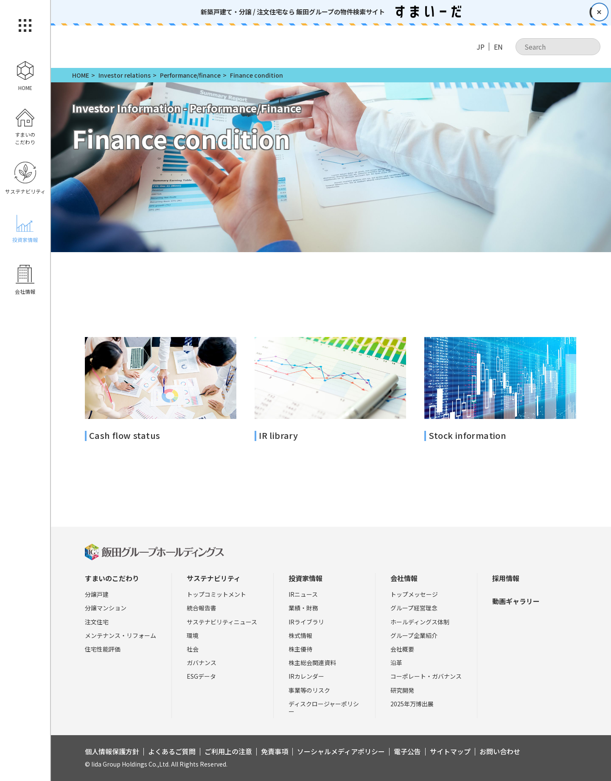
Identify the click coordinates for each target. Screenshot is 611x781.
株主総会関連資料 (312, 662)
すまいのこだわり (112, 578)
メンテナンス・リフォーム (120, 635)
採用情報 (505, 578)
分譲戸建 (97, 594)
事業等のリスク (309, 690)
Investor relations (124, 75)
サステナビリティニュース (222, 622)
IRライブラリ (306, 622)
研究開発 (402, 690)
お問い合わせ (499, 751)
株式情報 (300, 635)
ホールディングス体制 (419, 622)
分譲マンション (105, 608)
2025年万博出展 (412, 704)
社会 (193, 649)
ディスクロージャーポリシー (324, 708)
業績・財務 (303, 608)
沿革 (396, 662)
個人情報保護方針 (112, 751)
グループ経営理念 (413, 608)
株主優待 (300, 649)
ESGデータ (201, 676)
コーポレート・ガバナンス (426, 676)
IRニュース (303, 594)
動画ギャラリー (516, 601)
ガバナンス (201, 662)
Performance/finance (190, 75)
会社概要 (402, 649)
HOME (80, 75)
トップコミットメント (216, 594)
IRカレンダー (306, 676)
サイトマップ (450, 751)
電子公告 (407, 751)
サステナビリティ (214, 578)
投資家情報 (305, 578)
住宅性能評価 (103, 649)
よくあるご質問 (172, 751)
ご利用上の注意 (228, 751)
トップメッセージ (414, 594)
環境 (193, 635)
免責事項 (274, 751)
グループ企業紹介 (413, 635)
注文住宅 (97, 622)
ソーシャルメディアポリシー (341, 751)
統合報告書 (201, 608)
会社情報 (404, 578)
